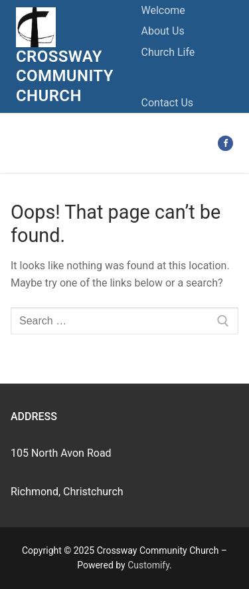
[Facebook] (225, 143)
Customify (148, 565)
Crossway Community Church (65, 75)
